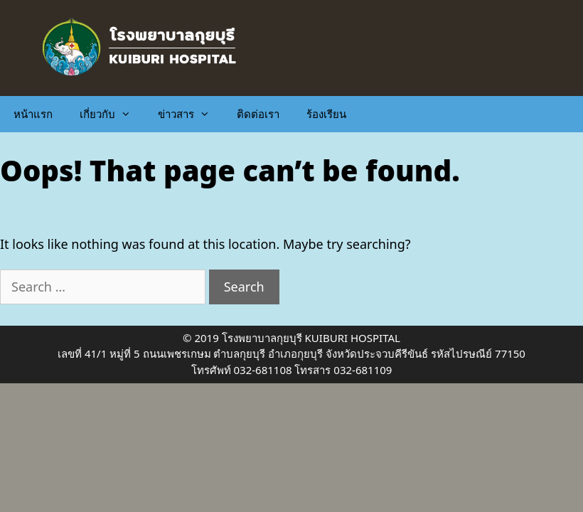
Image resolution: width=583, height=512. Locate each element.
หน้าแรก (33, 114)
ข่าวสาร (190, 114)
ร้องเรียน (326, 114)
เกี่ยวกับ (112, 114)
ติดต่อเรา (258, 114)
